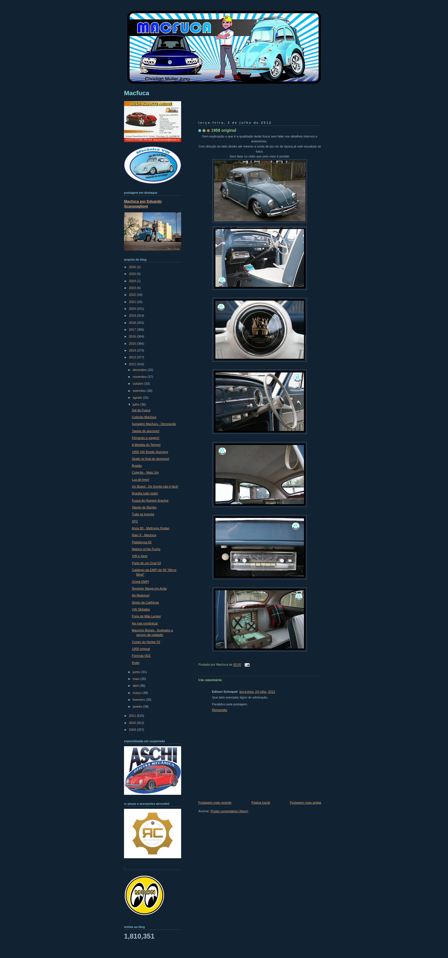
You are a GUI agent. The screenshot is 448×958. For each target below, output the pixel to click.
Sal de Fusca (141, 410)
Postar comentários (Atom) (229, 811)
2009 (133, 729)
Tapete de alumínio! (145, 431)
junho (137, 672)
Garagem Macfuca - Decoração (154, 424)
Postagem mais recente (214, 802)
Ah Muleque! (141, 595)
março (137, 692)
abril (136, 685)
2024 (133, 281)
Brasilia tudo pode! (145, 493)
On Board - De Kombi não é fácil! (155, 486)
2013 (133, 357)
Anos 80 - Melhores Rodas (150, 528)
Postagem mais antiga (305, 802)
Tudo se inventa (143, 514)
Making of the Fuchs (146, 549)
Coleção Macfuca (144, 417)
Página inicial (260, 802)
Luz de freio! (140, 479)
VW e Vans (139, 556)
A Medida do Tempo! (146, 444)
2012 (133, 364)
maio (136, 678)
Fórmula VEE (141, 655)
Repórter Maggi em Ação (149, 588)
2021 (133, 302)
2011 (133, 715)
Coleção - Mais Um (145, 472)
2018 (133, 322)
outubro (138, 383)
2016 (133, 336)
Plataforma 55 (142, 542)
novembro (140, 376)
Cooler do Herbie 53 (146, 642)
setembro (140, 390)
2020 (133, 308)
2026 (133, 267)
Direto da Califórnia (145, 602)
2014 (133, 350)
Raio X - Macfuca (144, 535)
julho (136, 404)
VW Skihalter (141, 609)
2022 (133, 294)
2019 (133, 315)
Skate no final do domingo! (150, 458)
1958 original (223, 130)
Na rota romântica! (145, 623)
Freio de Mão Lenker (146, 616)
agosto (138, 397)
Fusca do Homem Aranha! (150, 500)
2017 (133, 329)
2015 (133, 343)
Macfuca (136, 93)
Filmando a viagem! (145, 438)
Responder (219, 710)
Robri (135, 662)
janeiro (138, 706)
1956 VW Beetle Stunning (150, 452)
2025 (133, 274)
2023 (133, 288)
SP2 (135, 521)
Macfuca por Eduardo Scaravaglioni (143, 203)
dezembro (140, 370)
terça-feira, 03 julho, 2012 (257, 691)
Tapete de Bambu (144, 507)
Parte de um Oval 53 (146, 563)
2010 (133, 723)
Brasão (137, 465)
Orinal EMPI (140, 581)
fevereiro (139, 699)
